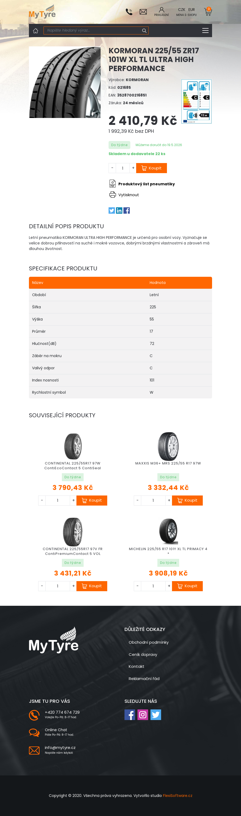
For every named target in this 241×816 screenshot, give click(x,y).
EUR (191, 9)
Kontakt (136, 666)
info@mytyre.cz (60, 747)
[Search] (92, 30)
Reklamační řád (144, 678)
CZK (181, 9)
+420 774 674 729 (62, 712)
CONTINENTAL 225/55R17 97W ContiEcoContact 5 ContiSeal (72, 466)
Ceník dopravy (143, 654)
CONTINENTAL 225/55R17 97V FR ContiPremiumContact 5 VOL (73, 551)
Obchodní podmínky (149, 642)
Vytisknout (124, 195)
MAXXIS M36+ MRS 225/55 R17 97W (168, 463)
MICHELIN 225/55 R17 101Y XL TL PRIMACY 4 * (168, 551)
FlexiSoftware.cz (177, 795)
